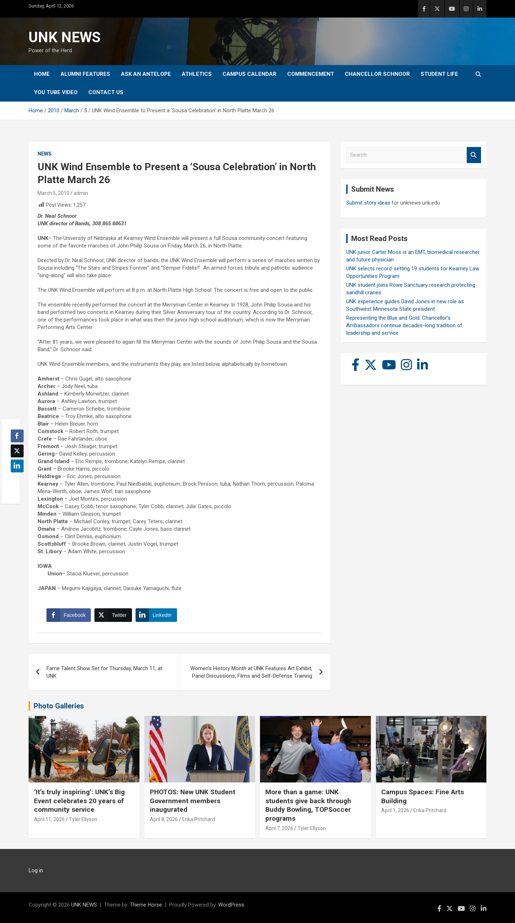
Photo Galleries (59, 706)
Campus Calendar (249, 74)
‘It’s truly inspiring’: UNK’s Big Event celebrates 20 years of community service (79, 801)
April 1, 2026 (395, 810)
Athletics (197, 74)
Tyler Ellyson (83, 819)
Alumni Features (85, 74)
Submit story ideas (368, 203)
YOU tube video (56, 92)
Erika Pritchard (198, 819)
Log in (36, 870)
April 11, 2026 (49, 819)
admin (81, 193)
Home (42, 74)
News (45, 154)
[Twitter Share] (113, 615)
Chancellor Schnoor (377, 74)
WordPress (231, 905)
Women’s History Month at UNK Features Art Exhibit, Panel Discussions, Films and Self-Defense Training (251, 672)
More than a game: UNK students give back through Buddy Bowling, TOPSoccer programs (308, 805)
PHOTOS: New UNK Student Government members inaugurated (192, 801)
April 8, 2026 (164, 819)
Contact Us (105, 92)
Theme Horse (146, 905)
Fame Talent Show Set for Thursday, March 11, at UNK (104, 672)
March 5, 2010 (53, 193)
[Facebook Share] (68, 615)
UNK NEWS (64, 37)
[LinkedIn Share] (156, 615)
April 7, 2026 (279, 828)
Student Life (439, 74)
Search (474, 155)
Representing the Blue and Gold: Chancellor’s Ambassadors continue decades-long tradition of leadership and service (404, 325)
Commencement (310, 74)
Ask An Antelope (146, 74)
